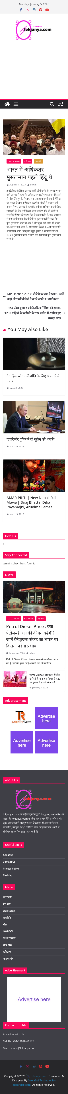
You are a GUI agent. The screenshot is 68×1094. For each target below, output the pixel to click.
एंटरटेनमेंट (7, 897)
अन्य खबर (7, 945)
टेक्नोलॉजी (8, 931)
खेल (5, 924)
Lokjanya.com (38, 1076)
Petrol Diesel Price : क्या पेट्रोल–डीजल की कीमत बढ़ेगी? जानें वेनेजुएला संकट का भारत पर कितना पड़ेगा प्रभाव (32, 636)
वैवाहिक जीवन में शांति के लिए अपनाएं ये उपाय (33, 378)
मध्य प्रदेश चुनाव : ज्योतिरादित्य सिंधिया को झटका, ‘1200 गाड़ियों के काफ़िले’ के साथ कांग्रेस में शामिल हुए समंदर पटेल (34, 313)
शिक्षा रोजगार (9, 938)
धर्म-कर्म (6, 904)
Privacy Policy (11, 868)
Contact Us (9, 861)
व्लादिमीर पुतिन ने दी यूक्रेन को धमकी (30, 439)
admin (33, 184)
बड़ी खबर (27, 161)
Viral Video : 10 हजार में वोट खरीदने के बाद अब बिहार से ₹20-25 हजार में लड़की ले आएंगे (45, 678)
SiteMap (7, 875)
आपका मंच (8, 958)
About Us (8, 855)
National (28, 618)
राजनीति (38, 161)
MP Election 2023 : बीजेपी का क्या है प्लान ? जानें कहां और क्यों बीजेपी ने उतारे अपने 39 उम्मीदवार (33, 296)
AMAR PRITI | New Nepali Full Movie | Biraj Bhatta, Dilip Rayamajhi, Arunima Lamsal (31, 502)
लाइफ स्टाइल (9, 910)
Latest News (14, 161)
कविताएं (7, 951)
